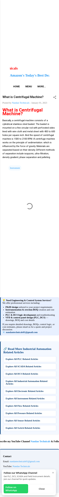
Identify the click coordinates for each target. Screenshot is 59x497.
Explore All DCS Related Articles (22, 374)
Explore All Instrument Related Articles (25, 398)
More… (41, 86)
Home (16, 86)
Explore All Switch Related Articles (23, 428)
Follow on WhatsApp (11, 489)
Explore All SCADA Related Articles (23, 366)
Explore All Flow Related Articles (22, 406)
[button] (55, 97)
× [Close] (53, 472)
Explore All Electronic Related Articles (25, 391)
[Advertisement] (29, 29)
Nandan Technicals (43, 441)
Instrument (15, 168)
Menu (28, 86)
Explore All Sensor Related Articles (23, 420)
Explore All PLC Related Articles (22, 359)
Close (42, 488)
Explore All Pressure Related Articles (24, 413)
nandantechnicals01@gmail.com (22, 332)
